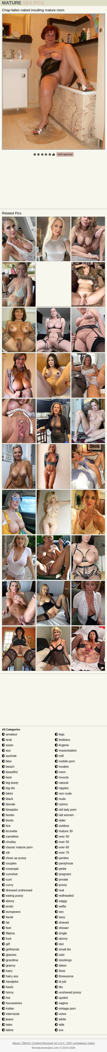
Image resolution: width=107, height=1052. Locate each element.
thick (60, 971)
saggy (61, 901)
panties (62, 858)
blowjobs (10, 809)
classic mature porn (17, 847)
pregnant (63, 874)
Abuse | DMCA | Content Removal (32, 1043)
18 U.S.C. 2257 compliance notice (74, 1043)
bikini (7, 793)
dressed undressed (17, 890)
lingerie (62, 745)
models (62, 766)
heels (7, 987)
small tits (63, 949)
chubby (9, 842)
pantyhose (64, 863)
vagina (61, 1003)
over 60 (62, 847)
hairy (7, 971)
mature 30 (64, 831)
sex (59, 911)
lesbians (62, 739)
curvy (7, 885)
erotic (8, 906)
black (7, 799)
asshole (9, 756)
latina (7, 1030)
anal (7, 739)
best (7, 777)
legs (60, 734)
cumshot (10, 874)
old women (64, 815)
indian (8, 1008)
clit (6, 852)
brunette (9, 831)
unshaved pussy (68, 992)
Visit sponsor (65, 154)
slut (59, 944)
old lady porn (65, 809)
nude (60, 799)
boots (8, 820)
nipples (62, 788)
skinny (61, 938)
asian (7, 745)
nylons (61, 804)
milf (59, 756)
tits (59, 987)
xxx (59, 1030)
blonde (8, 804)
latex (7, 1024)
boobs (8, 815)
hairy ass (10, 976)
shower (62, 928)
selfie (60, 906)
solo (60, 954)
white (60, 1019)
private (61, 879)
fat (5, 922)
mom (60, 772)
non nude (63, 793)
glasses (9, 954)
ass (6, 750)
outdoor (62, 825)
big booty (10, 782)
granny (8, 965)
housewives (12, 1003)
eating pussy (12, 895)
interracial (10, 1014)
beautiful (10, 772)
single (61, 933)
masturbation (66, 750)
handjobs (10, 981)
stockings (63, 960)
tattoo (60, 965)
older (60, 820)
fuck (7, 938)
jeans (7, 1019)
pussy (61, 885)
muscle (62, 777)
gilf (6, 944)
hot (6, 997)
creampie (10, 868)
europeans (11, 911)
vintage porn (65, 1008)
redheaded (64, 895)
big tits (8, 788)
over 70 (62, 852)
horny (8, 992)
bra (6, 825)
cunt (7, 879)
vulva (60, 1014)
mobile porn (65, 761)
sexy (60, 917)
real (59, 890)
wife (59, 1024)
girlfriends (10, 949)
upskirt (61, 997)
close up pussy (14, 858)
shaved (62, 922)
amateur (9, 734)
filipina (8, 933)
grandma (10, 960)
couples (9, 863)
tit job (60, 981)
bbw (7, 761)
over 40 (62, 836)
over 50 (62, 842)
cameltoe (10, 836)
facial (7, 917)
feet (6, 928)
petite (60, 868)
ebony (8, 901)
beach (8, 766)
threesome (64, 976)
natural (61, 782)
